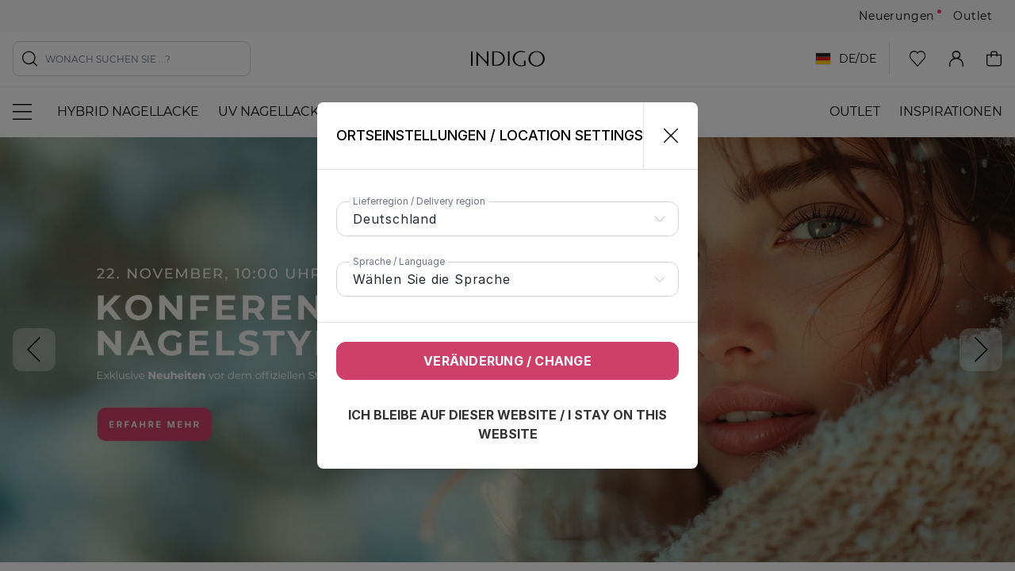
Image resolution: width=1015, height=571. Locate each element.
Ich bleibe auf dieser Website (507, 424)
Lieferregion (419, 201)
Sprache (399, 261)
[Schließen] (664, 135)
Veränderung (507, 361)
